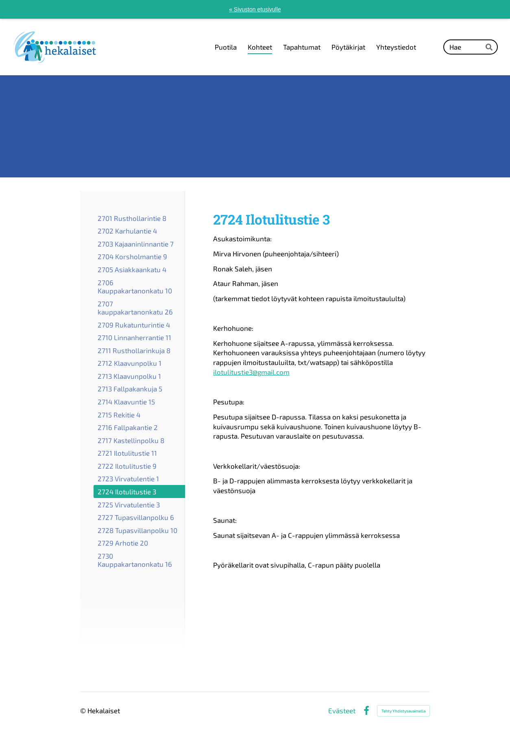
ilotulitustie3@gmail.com (251, 372)
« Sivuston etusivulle (255, 9)
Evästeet (341, 710)
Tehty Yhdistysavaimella (403, 710)
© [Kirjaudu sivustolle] (83, 710)
